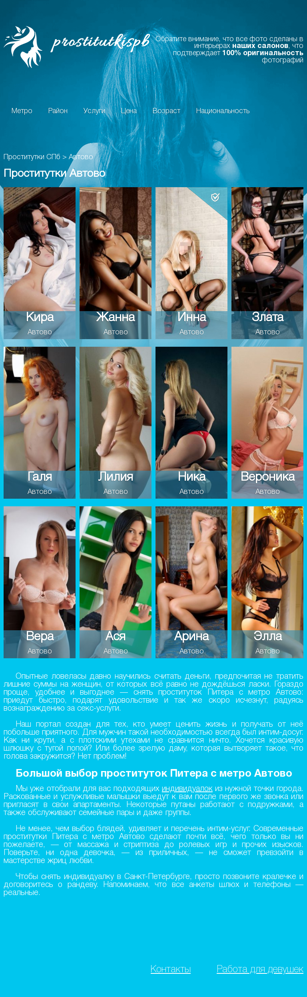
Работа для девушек (260, 969)
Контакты (171, 969)
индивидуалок (187, 789)
